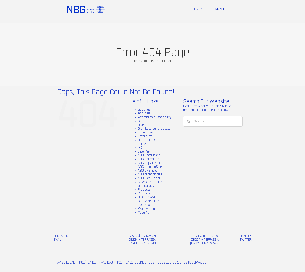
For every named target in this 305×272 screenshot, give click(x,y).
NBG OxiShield (147, 170)
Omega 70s (146, 185)
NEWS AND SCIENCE (152, 182)
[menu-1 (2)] (227, 10)
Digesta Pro (146, 124)
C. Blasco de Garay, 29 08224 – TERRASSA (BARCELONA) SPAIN (140, 239)
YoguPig (143, 212)
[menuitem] (198, 9)
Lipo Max (144, 151)
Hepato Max (146, 140)
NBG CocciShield (149, 155)
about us (144, 109)
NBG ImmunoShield (151, 166)
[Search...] (213, 121)
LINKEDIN (245, 235)
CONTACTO (60, 235)
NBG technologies (150, 174)
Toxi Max (144, 205)
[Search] (188, 121)
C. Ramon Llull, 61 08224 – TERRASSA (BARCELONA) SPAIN (204, 239)
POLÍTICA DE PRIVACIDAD (96, 262)
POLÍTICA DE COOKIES (131, 262)
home (142, 144)
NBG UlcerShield (149, 178)
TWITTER (246, 239)
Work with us (147, 208)
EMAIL (57, 239)
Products (144, 189)
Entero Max (146, 132)
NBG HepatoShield (151, 163)
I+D (140, 147)
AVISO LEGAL (66, 262)
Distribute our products (154, 128)
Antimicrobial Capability (154, 117)
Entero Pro (145, 136)
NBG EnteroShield (150, 159)
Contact (143, 121)
